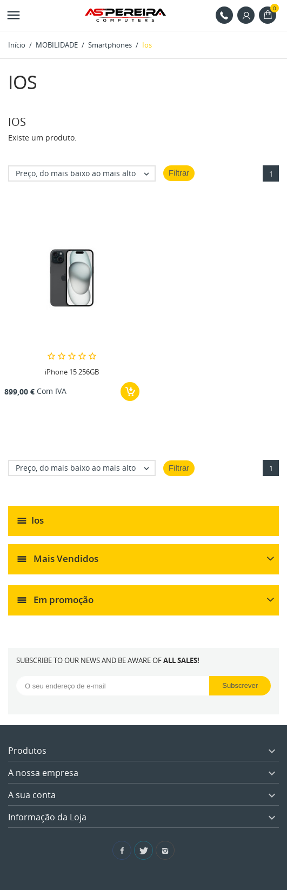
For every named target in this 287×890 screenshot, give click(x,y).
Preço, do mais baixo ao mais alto (85, 173)
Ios (37, 520)
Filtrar (179, 172)
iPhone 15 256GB (72, 372)
